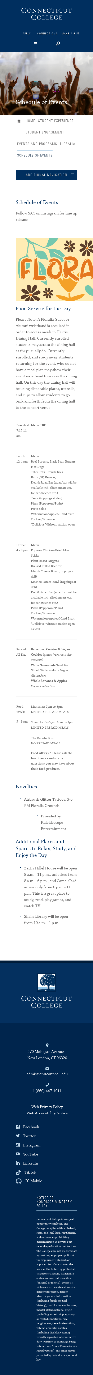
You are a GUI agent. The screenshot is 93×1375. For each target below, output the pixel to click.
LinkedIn (30, 1163)
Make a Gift (71, 33)
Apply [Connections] (27, 33)
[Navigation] (42, 44)
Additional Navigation (46, 175)
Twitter (29, 1136)
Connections (47, 33)
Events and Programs (37, 144)
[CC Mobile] (29, 1181)
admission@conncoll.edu (47, 1074)
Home (20, 121)
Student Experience (56, 121)
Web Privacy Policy (47, 1107)
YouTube (30, 1154)
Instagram (31, 1145)
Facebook (31, 1127)
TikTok (30, 1172)
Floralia (67, 144)
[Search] (57, 44)
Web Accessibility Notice (47, 1113)
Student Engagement (45, 132)
